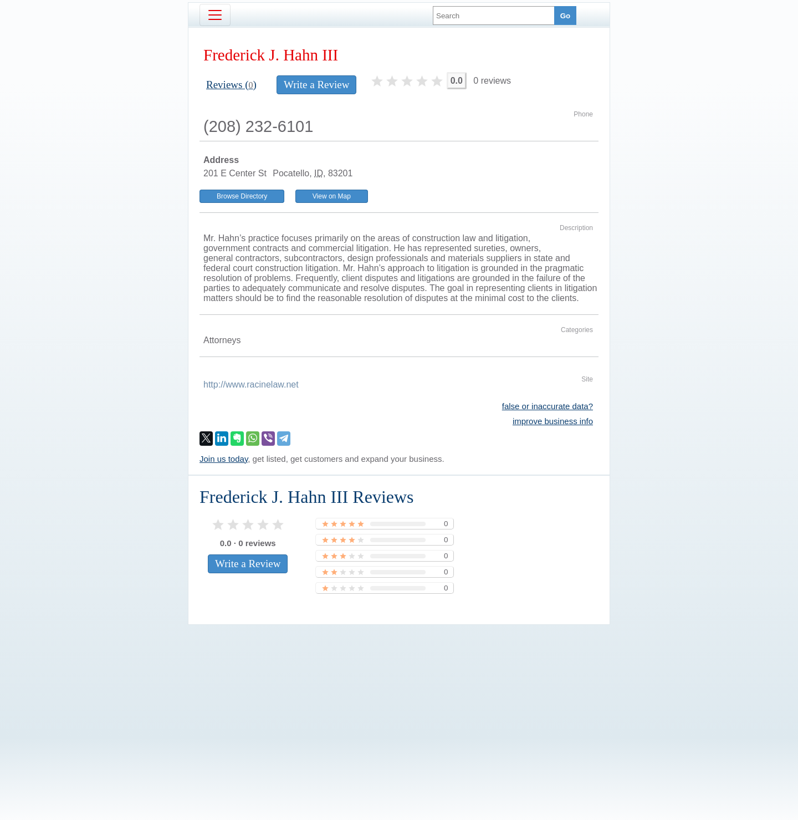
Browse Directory (242, 196)
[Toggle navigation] (215, 15)
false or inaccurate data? (547, 406)
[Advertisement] (399, 703)
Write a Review (316, 84)
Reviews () (231, 84)
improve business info (553, 421)
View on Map (332, 196)
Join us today (224, 459)
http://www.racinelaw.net (251, 384)
